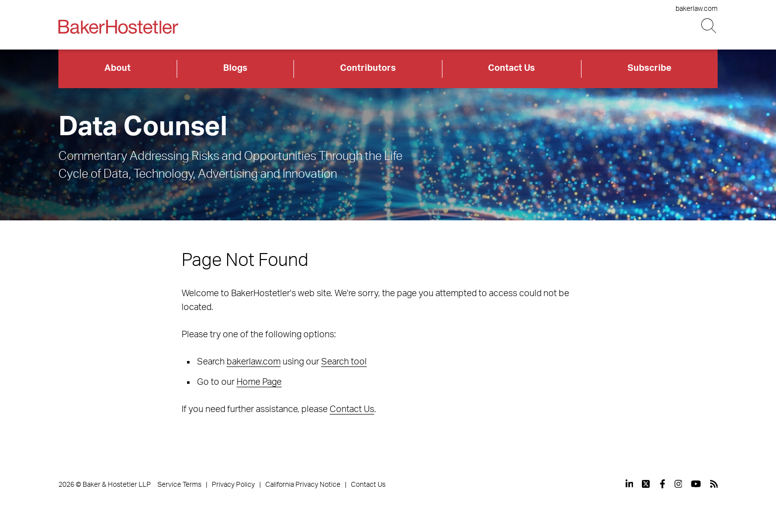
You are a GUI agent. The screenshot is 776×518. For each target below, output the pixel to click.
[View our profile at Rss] (714, 483)
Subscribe (650, 68)
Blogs (235, 68)
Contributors (368, 68)
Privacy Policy (233, 484)
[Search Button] (709, 26)
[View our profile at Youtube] (696, 483)
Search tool (344, 362)
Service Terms (179, 484)
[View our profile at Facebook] (662, 483)
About (117, 68)
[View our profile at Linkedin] (629, 483)
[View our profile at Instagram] (678, 483)
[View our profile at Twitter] (646, 483)
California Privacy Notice (302, 484)
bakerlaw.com (697, 8)
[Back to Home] (118, 27)
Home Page (259, 382)
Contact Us (511, 68)
